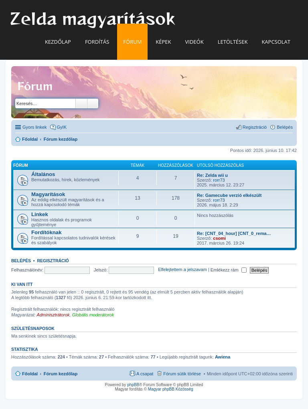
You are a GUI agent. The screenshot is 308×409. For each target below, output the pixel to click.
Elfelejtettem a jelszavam (182, 269)
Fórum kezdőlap (60, 373)
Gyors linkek (34, 127)
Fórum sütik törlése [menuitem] (182, 373)
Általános (43, 174)
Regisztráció (53, 260)
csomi (219, 238)
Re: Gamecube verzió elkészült (229, 195)
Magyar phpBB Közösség (170, 389)
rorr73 (219, 180)
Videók (194, 41)
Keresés (81, 103)
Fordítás (97, 41)
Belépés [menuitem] (285, 127)
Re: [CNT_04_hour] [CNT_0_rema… (234, 233)
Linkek (39, 214)
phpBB (133, 385)
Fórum (132, 41)
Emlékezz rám (229, 269)
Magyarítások (48, 194)
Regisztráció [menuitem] (255, 127)
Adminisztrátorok (53, 314)
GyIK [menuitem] (62, 127)
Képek (163, 41)
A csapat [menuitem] (144, 373)
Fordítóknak (46, 232)
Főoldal (30, 373)
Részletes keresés (92, 103)
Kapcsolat (275, 41)
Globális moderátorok (93, 314)
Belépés (21, 260)
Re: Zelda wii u (212, 175)
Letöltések (233, 41)
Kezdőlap (58, 41)
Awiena (222, 356)
